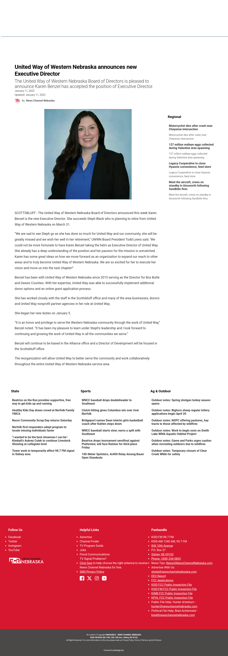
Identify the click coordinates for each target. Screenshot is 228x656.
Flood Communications (95, 554)
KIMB (183, 30)
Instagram (14, 545)
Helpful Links (89, 530)
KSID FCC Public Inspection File (171, 584)
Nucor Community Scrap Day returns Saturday (42, 420)
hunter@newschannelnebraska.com (174, 606)
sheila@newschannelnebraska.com (174, 571)
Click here (86, 563)
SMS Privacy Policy (92, 571)
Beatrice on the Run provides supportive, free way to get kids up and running (41, 401)
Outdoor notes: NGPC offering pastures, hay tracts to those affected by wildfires (179, 422)
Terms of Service (141, 640)
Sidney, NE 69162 (162, 554)
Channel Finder (89, 541)
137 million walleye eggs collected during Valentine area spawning (191, 146)
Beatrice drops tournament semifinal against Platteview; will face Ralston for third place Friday (111, 444)
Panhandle (159, 530)
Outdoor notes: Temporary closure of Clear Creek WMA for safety (179, 452)
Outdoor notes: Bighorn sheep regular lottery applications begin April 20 (180, 412)
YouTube (14, 550)
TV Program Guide (91, 545)
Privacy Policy (128, 640)
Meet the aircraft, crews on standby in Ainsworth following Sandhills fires (189, 185)
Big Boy (169, 30)
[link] (192, 132)
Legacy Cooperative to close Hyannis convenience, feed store (190, 165)
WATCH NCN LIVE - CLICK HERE (114, 5)
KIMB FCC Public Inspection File (171, 593)
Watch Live (199, 30)
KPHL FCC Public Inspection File (172, 597)
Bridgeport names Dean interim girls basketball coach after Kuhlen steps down (112, 422)
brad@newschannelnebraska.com (173, 615)
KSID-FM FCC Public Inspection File (174, 589)
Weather (131, 30)
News (116, 30)
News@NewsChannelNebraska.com (189, 563)
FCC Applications (162, 580)
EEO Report (158, 576)
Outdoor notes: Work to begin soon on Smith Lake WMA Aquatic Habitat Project (180, 432)
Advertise (86, 537)
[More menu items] (213, 30)
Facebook (14, 537)
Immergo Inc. (119, 650)
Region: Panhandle (25, 32)
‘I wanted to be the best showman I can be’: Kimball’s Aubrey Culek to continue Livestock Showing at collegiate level (41, 440)
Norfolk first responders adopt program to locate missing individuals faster (39, 428)
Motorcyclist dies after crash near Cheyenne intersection (191, 127)
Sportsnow (151, 30)
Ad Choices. (157, 640)
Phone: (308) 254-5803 (166, 558)
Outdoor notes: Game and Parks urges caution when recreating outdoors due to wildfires (181, 442)
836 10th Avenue (162, 545)
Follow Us (15, 530)
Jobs (83, 550)
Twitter (12, 541)
